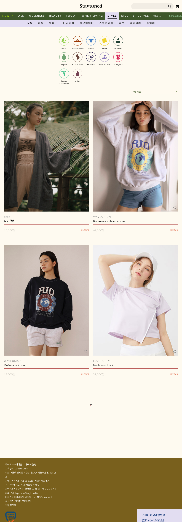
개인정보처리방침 (23, 501)
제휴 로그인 (10, 505)
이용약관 (9, 501)
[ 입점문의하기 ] (48, 489)
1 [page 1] (91, 406)
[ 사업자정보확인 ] (42, 480)
